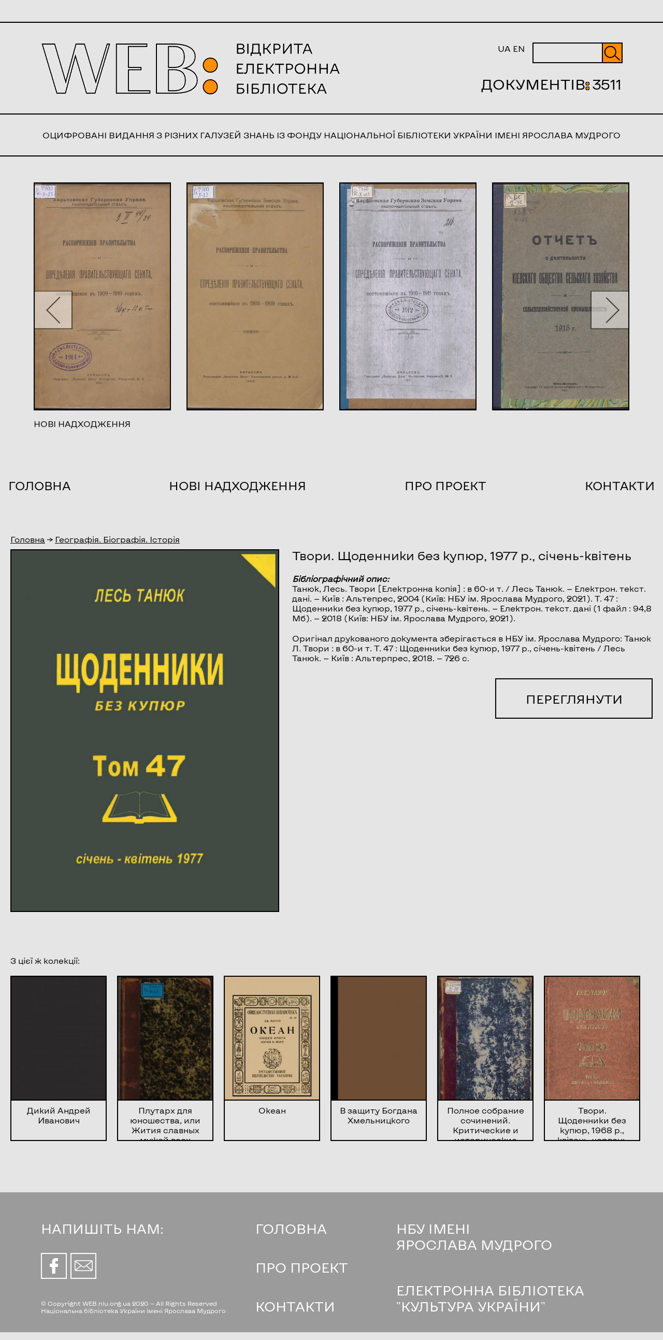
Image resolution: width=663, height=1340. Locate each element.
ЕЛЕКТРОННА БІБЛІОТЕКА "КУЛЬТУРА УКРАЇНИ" (490, 1298)
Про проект (445, 485)
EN (519, 48)
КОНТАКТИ (295, 1306)
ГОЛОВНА (291, 1228)
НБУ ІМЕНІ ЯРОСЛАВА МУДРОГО (474, 1236)
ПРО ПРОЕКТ (301, 1267)
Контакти (620, 485)
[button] (53, 309)
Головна (39, 485)
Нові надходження (237, 485)
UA (504, 48)
